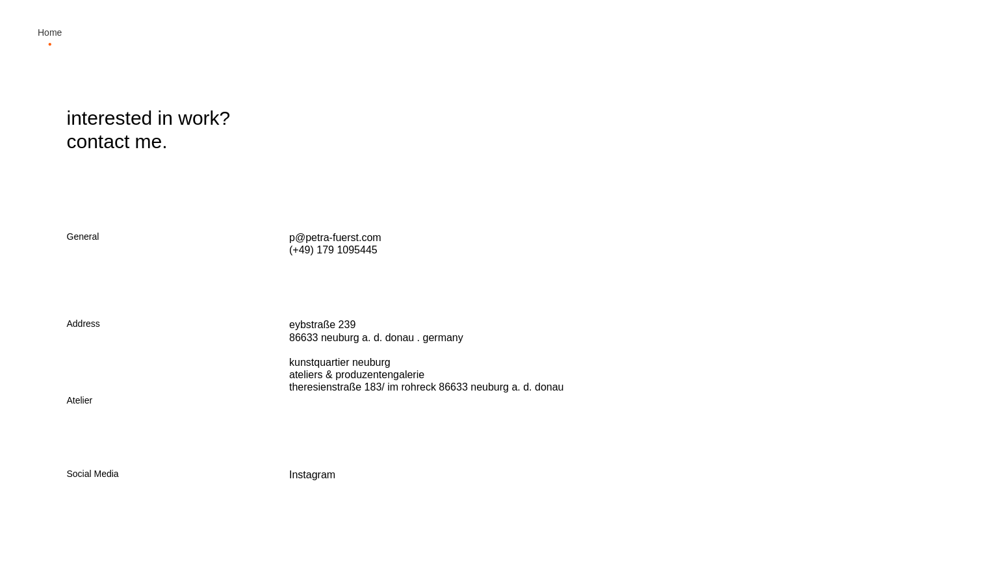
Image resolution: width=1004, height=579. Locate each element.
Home (50, 32)
